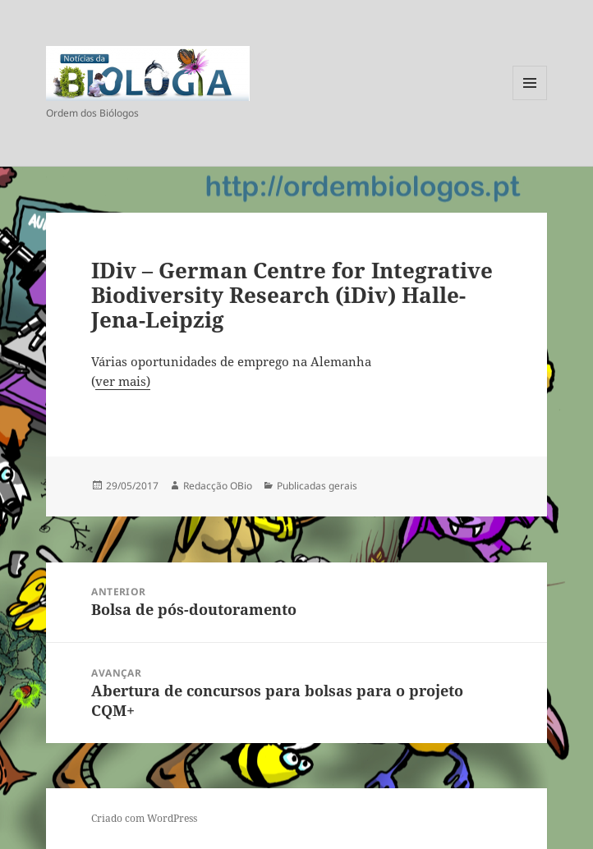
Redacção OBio (217, 486)
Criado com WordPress (144, 818)
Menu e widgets (530, 99)
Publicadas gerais (317, 486)
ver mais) (122, 381)
